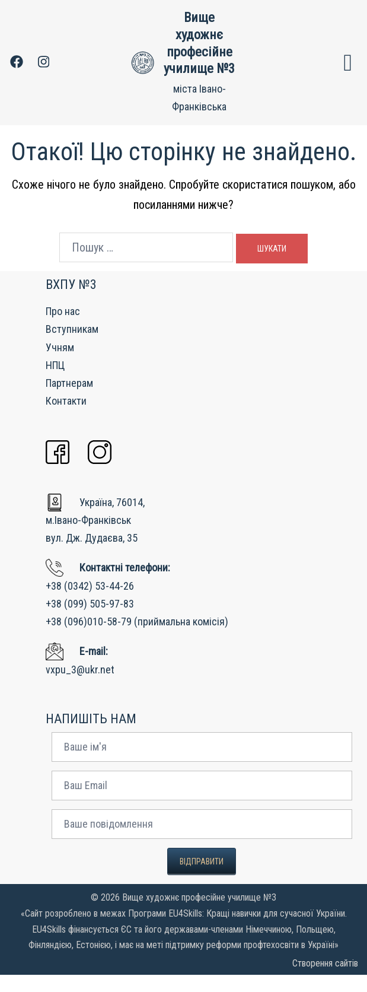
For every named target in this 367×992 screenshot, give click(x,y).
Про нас (63, 328)
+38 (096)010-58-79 (89, 638)
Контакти (66, 418)
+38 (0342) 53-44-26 (90, 602)
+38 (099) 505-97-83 (90, 621)
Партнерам (69, 400)
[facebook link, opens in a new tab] (16, 70)
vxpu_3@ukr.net (80, 686)
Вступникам (72, 346)
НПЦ (55, 382)
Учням (60, 364)
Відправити (202, 878)
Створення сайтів (325, 980)
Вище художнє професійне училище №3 (199, 51)
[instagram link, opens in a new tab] (42, 70)
